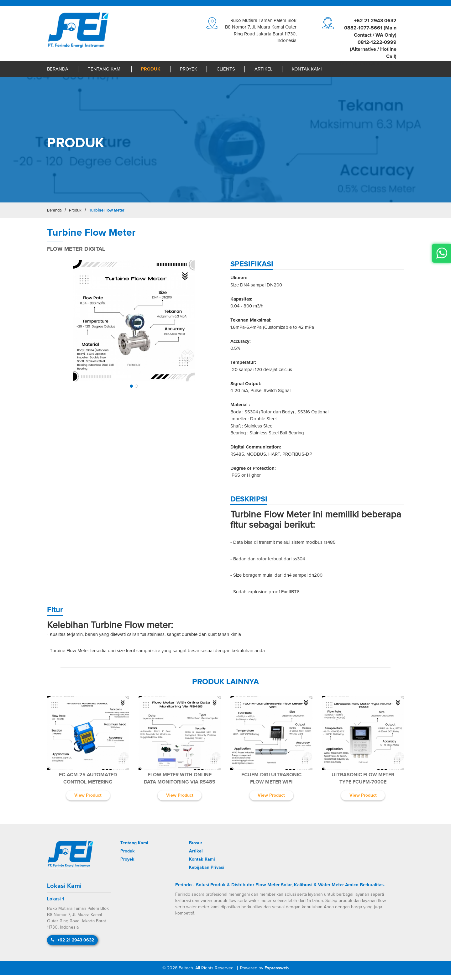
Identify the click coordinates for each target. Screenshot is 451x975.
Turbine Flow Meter (106, 210)
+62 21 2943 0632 (375, 20)
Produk (150, 69)
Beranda (57, 69)
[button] (131, 386)
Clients (226, 69)
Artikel (263, 69)
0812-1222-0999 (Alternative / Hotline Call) (373, 49)
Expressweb (277, 968)
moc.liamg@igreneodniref (368, 63)
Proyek (188, 69)
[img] (134, 321)
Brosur (195, 843)
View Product (88, 795)
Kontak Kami (307, 69)
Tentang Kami (105, 69)
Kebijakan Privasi (206, 867)
